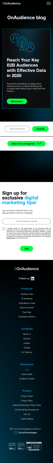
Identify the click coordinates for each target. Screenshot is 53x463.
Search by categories (26, 143)
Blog (27, 369)
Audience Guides (27, 378)
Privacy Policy (27, 400)
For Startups (27, 352)
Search (40, 129)
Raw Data (27, 312)
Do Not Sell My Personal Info (27, 409)
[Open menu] (49, 3)
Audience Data (27, 294)
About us (27, 334)
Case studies (26, 374)
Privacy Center (27, 396)
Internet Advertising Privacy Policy (27, 405)
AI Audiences (26, 298)
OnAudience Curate (27, 303)
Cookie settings (26, 418)
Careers (27, 343)
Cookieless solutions (26, 316)
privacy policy (11, 238)
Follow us (26, 278)
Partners (26, 338)
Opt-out (27, 414)
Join (26, 248)
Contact (27, 347)
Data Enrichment (27, 307)
